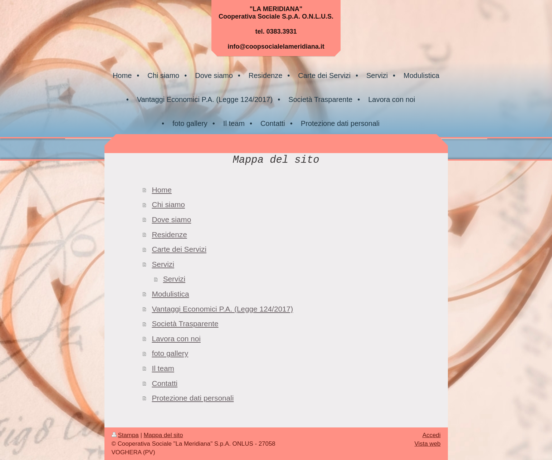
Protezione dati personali (193, 398)
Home (161, 190)
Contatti (164, 383)
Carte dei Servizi (179, 249)
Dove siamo (171, 219)
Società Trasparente (185, 323)
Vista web (428, 443)
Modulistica (170, 294)
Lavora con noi (176, 338)
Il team (163, 368)
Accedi (431, 435)
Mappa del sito (163, 435)
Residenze (169, 234)
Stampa (125, 435)
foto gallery (170, 353)
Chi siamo (168, 204)
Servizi (163, 264)
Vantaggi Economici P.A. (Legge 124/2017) (222, 309)
